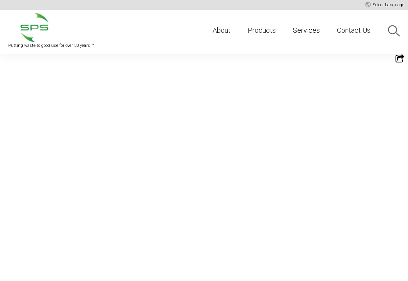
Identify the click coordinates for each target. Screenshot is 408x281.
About (222, 30)
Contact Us (354, 30)
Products (262, 30)
